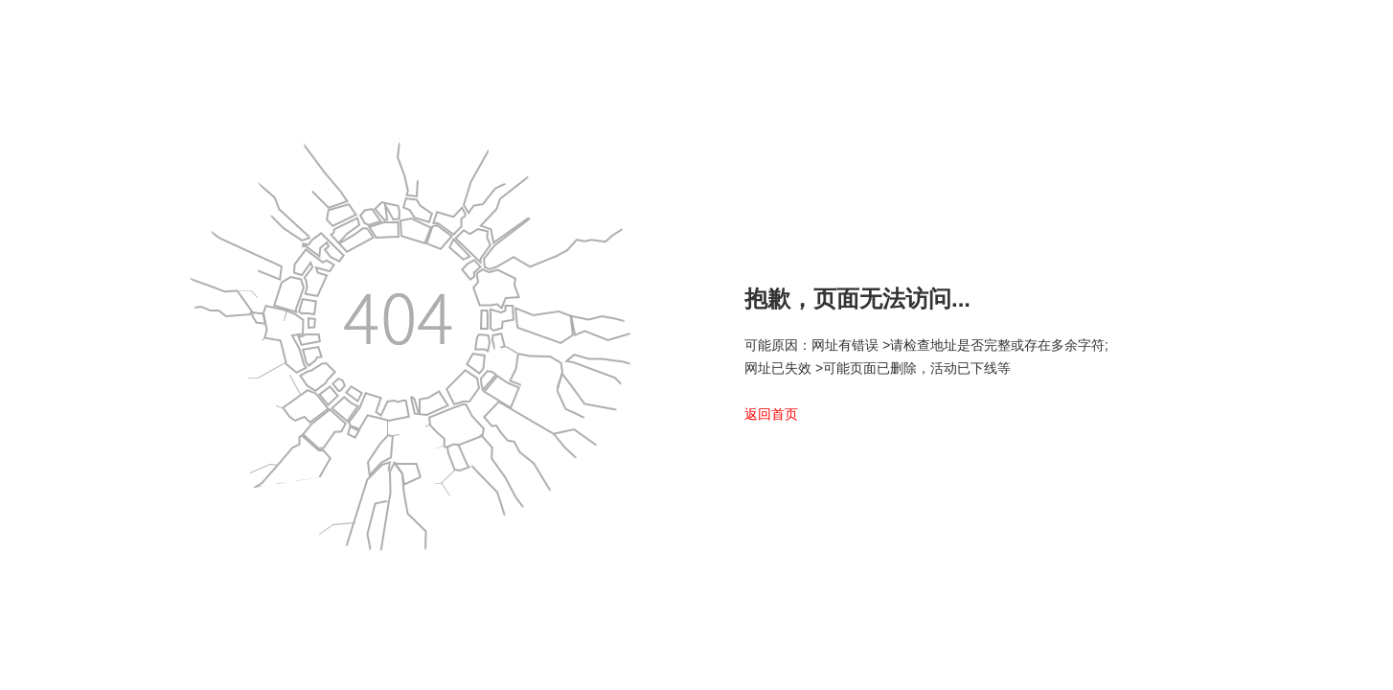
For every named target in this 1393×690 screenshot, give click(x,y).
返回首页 (771, 414)
